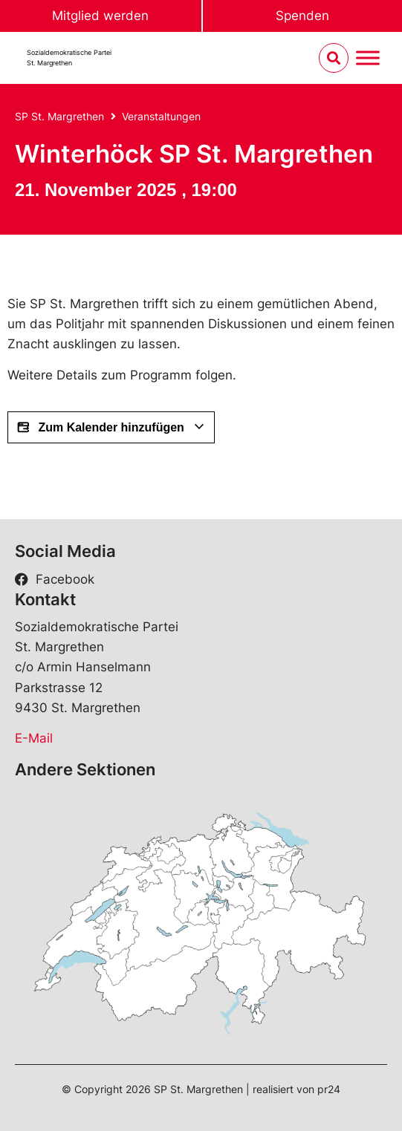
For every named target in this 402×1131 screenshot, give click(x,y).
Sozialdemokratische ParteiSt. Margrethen (69, 57)
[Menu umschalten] (368, 58)
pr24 (328, 1089)
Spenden (302, 15)
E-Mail (34, 738)
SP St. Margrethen (59, 116)
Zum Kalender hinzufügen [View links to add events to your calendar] (111, 427)
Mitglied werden (100, 15)
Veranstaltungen (161, 116)
